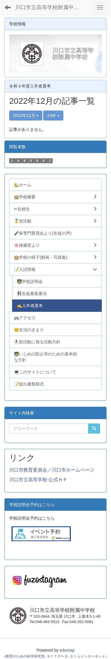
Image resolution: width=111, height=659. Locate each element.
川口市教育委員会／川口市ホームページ (51, 469)
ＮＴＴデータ (57, 656)
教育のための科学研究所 (25, 656)
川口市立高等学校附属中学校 (49, 7)
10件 (53, 115)
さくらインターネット (87, 656)
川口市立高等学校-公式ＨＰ (38, 479)
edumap (67, 650)
